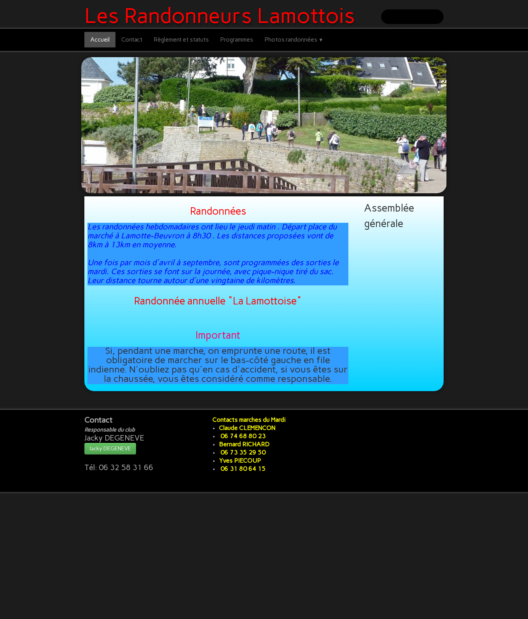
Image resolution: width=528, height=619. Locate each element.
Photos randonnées (294, 39)
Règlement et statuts (181, 39)
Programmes (236, 39)
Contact (131, 39)
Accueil (100, 39)
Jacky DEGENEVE (110, 448)
